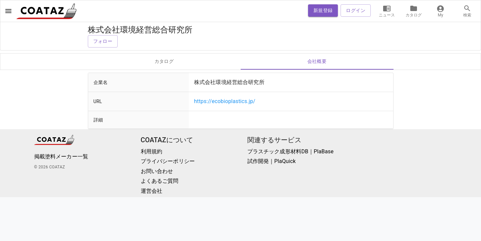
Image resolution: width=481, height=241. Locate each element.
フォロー (103, 41)
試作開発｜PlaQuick (271, 161)
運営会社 (152, 191)
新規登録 (323, 10)
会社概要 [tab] (317, 62)
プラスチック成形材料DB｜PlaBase (290, 151)
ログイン (355, 10)
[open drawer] (8, 11)
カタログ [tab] (164, 62)
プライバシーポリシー (168, 161)
